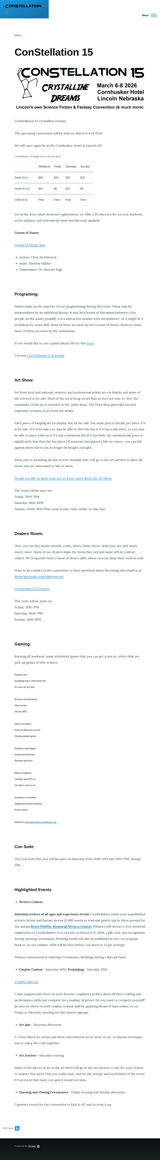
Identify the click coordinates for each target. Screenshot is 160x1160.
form (90, 343)
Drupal (32, 1146)
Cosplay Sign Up (26, 982)
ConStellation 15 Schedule (45, 355)
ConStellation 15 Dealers (31, 589)
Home (17, 35)
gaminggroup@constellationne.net (40, 822)
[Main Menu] (148, 15)
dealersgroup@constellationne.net (39, 576)
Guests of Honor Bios (29, 245)
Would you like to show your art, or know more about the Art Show (63, 478)
